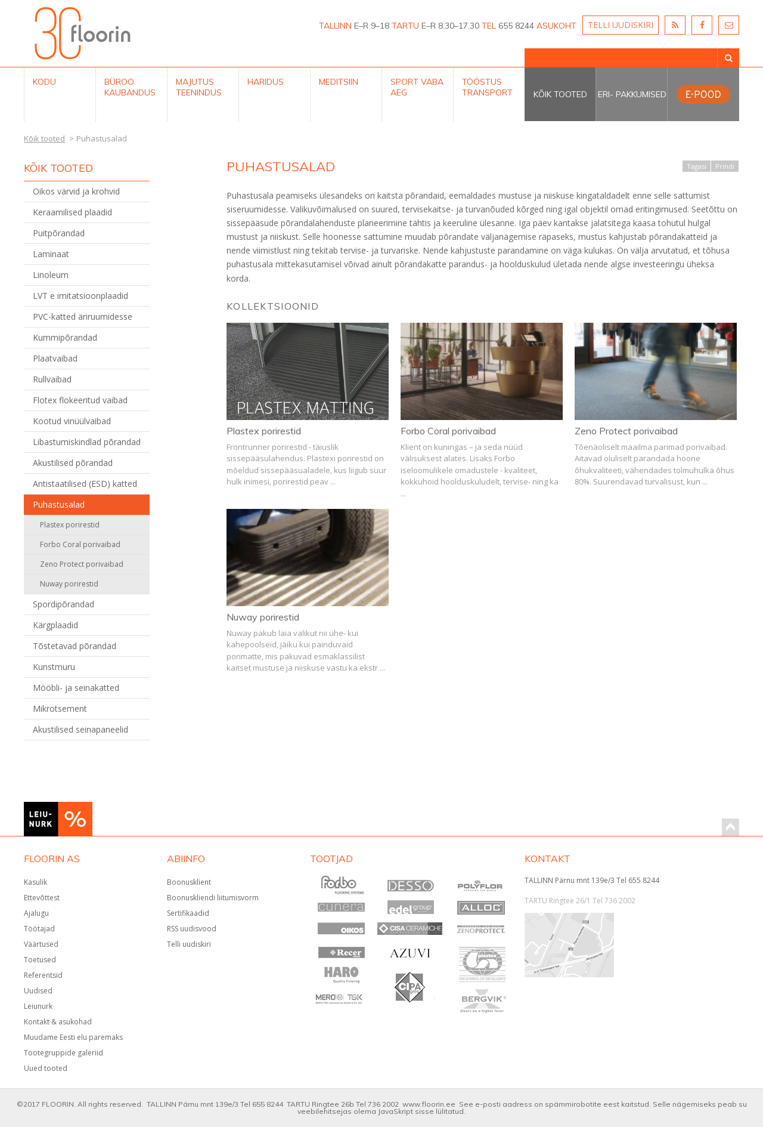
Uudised (38, 991)
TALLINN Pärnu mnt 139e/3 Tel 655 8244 (592, 880)
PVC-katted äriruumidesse (82, 316)
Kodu (44, 81)
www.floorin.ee (428, 1104)
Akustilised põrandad (73, 462)
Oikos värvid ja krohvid (76, 191)
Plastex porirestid (70, 525)
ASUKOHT (556, 25)
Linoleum (51, 274)
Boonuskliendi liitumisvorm (213, 898)
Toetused (40, 960)
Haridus (265, 81)
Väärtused (41, 944)
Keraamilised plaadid (72, 212)
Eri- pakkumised (632, 94)
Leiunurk (38, 1006)
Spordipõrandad (63, 604)
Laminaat (51, 254)
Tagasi (696, 166)
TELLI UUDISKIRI (620, 24)
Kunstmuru (54, 666)
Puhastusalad (59, 504)
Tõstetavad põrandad (74, 646)
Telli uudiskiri (189, 944)
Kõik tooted (560, 94)
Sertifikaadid (188, 913)
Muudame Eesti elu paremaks (73, 1037)
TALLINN (335, 25)
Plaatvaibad (55, 358)
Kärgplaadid (55, 625)
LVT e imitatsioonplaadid (80, 295)
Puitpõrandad (59, 233)
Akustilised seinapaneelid (80, 729)
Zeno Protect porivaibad (81, 564)
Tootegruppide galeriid (63, 1053)
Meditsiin (338, 81)
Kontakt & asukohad (58, 1022)
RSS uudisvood (191, 929)
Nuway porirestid (69, 584)
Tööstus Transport (487, 87)
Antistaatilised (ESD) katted (85, 483)
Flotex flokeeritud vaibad (80, 400)
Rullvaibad (52, 379)
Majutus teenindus (199, 87)
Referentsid (43, 975)
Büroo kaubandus (130, 87)
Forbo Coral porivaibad (80, 544)
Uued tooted (45, 1068)
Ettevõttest (42, 898)
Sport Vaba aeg (416, 87)
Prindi (724, 166)
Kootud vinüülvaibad (72, 421)
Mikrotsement (60, 708)
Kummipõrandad (65, 337)
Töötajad (39, 929)
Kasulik (35, 882)
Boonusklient (189, 882)
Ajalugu (36, 913)
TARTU (405, 25)
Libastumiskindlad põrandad (87, 441)
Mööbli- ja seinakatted (76, 687)
